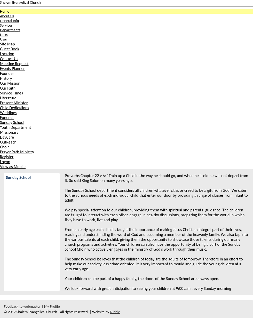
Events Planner (12, 68)
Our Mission (10, 83)
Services (6, 25)
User (3, 39)
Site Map (7, 44)
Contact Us (9, 58)
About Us (7, 16)
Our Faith (7, 88)
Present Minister (14, 102)
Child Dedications (14, 107)
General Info (9, 20)
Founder (7, 73)
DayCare (7, 137)
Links (3, 34)
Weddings (8, 112)
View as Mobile (13, 166)
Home (4, 11)
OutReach (8, 142)
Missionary (9, 132)
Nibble (115, 311)
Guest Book (9, 48)
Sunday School (12, 122)
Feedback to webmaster (22, 306)
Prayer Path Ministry (17, 151)
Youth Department (15, 127)
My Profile (52, 306)
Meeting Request (14, 63)
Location (7, 53)
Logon (5, 161)
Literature (8, 98)
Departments (10, 30)
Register (6, 156)
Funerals (7, 117)
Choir (4, 147)
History (6, 78)
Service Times (11, 93)
